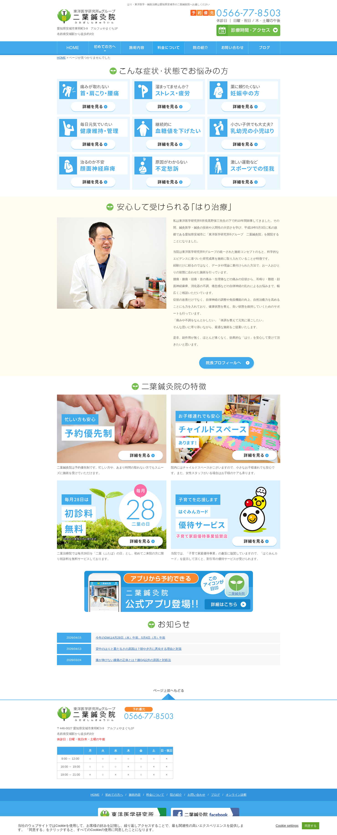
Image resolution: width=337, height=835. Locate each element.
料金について (155, 794)
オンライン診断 (236, 794)
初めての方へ (114, 794)
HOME (61, 57)
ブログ (215, 794)
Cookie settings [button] (287, 825)
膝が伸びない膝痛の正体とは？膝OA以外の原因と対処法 (133, 660)
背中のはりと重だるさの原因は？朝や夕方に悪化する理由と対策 (139, 649)
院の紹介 (176, 794)
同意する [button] (310, 825)
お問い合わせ (196, 794)
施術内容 (135, 794)
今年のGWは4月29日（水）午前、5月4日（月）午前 (130, 637)
